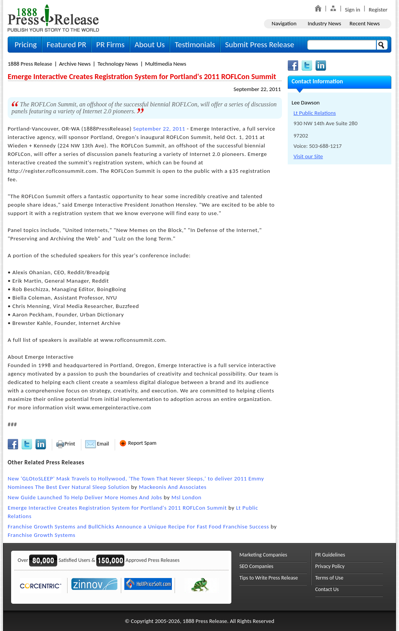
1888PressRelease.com (53, 18)
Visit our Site (308, 156)
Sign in (352, 9)
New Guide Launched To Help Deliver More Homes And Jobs (85, 497)
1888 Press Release (30, 63)
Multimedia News (165, 63)
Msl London (186, 497)
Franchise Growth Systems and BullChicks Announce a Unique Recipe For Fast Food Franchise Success (138, 526)
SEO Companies (256, 566)
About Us (150, 45)
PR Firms (110, 45)
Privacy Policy (330, 566)
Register (378, 9)
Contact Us (327, 589)
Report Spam (138, 443)
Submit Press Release (259, 45)
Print (65, 444)
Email (97, 444)
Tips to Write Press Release (268, 578)
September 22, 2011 (257, 89)
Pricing (26, 45)
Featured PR (66, 45)
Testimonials (195, 45)
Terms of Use (329, 578)
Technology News (117, 63)
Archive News (75, 63)
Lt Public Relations (314, 112)
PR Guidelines (330, 555)
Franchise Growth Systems (42, 535)
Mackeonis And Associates (173, 487)
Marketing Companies (263, 555)
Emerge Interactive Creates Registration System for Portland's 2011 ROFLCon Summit (117, 507)
